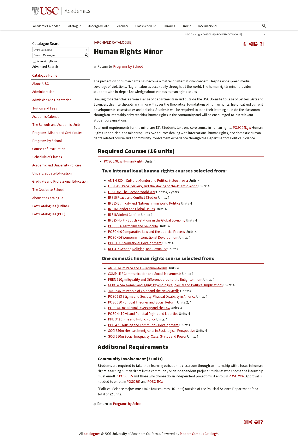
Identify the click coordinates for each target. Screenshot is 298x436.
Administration (43, 91)
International (207, 26)
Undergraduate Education (52, 173)
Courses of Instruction (48, 149)
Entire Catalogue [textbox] (43, 50)
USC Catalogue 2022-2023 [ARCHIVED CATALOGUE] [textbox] (213, 34)
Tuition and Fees (44, 108)
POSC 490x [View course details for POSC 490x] (236, 376)
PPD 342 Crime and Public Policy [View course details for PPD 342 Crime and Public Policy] (132, 319)
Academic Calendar (46, 26)
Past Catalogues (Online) (50, 206)
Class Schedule (145, 26)
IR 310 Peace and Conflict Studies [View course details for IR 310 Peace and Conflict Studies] (132, 197)
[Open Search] (264, 26)
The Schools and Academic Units (56, 124)
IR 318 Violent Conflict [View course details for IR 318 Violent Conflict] (124, 214)
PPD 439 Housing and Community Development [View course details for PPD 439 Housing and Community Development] (143, 325)
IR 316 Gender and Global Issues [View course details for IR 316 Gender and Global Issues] (131, 209)
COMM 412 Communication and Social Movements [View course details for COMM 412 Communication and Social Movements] (144, 273)
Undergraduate (98, 26)
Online (186, 26)
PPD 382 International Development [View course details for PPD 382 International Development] (135, 243)
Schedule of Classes (47, 157)
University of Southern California (45, 10)
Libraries (169, 26)
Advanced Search (45, 66)
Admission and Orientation (51, 100)
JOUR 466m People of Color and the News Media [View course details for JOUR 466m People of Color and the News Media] (143, 291)
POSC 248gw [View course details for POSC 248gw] (242, 127)
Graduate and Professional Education (60, 181)
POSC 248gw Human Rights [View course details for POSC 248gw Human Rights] (124, 161)
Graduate (122, 26)
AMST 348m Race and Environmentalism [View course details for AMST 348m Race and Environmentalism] (137, 268)
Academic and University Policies (56, 165)
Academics (77, 10)
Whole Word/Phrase (47, 61)
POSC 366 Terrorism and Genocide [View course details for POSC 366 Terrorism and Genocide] (133, 226)
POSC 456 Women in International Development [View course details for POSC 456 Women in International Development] (143, 237)
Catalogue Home (44, 75)
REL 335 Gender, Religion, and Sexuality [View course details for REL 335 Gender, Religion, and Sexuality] (137, 249)
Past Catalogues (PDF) (48, 214)
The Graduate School (48, 189)
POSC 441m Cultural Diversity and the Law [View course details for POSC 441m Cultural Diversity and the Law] (139, 308)
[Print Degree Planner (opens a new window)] (245, 44)
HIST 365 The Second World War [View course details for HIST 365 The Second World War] (131, 192)
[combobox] (225, 34)
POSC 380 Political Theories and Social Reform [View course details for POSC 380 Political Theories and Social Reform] (142, 302)
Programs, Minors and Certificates (57, 132)
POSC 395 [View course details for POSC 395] (126, 376)
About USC (40, 83)
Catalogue (73, 26)
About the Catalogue (47, 198)
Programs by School (47, 141)
